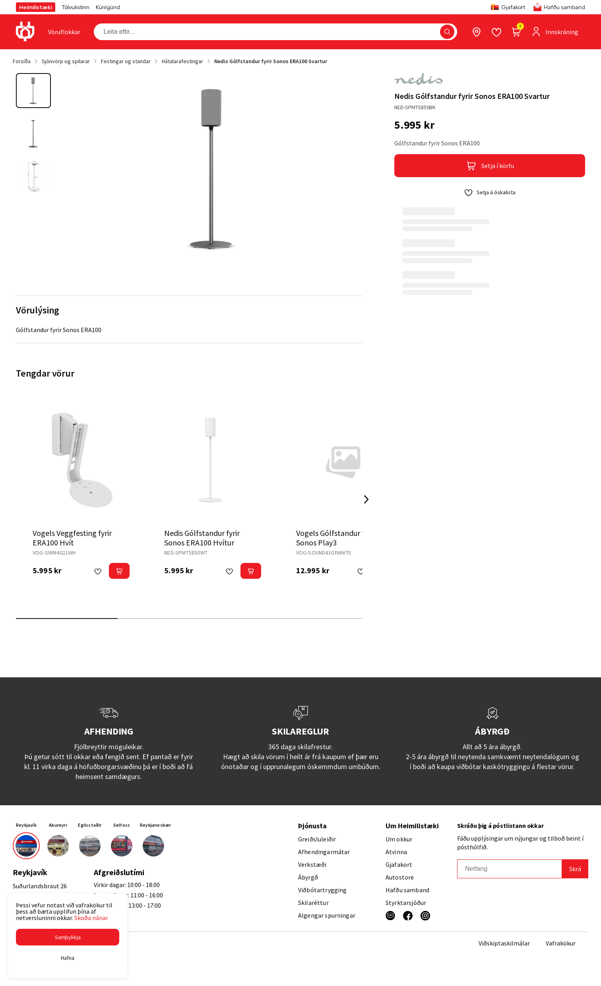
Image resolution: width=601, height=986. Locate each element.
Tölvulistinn (75, 7)
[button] (67, 937)
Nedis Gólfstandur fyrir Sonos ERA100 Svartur (270, 61)
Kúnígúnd (108, 7)
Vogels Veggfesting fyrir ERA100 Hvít (72, 537)
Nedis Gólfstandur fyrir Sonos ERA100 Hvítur (202, 537)
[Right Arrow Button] (366, 499)
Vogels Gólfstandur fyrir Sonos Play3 (335, 537)
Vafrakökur (561, 943)
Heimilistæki (35, 7)
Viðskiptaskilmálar (504, 943)
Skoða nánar (91, 918)
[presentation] (64, 32)
